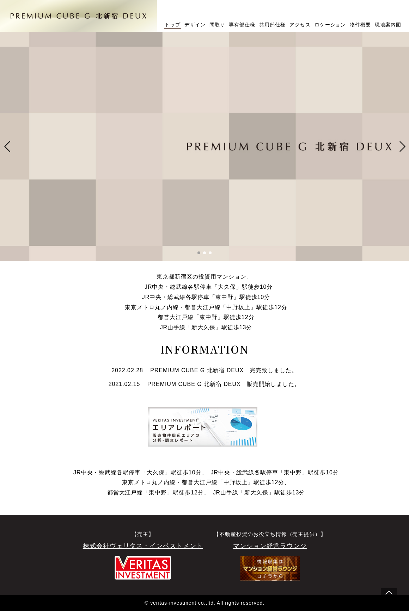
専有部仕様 (242, 24)
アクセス (300, 24)
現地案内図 (388, 24)
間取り (217, 24)
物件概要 (360, 24)
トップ (173, 24)
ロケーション (330, 24)
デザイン (195, 24)
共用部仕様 (272, 24)
